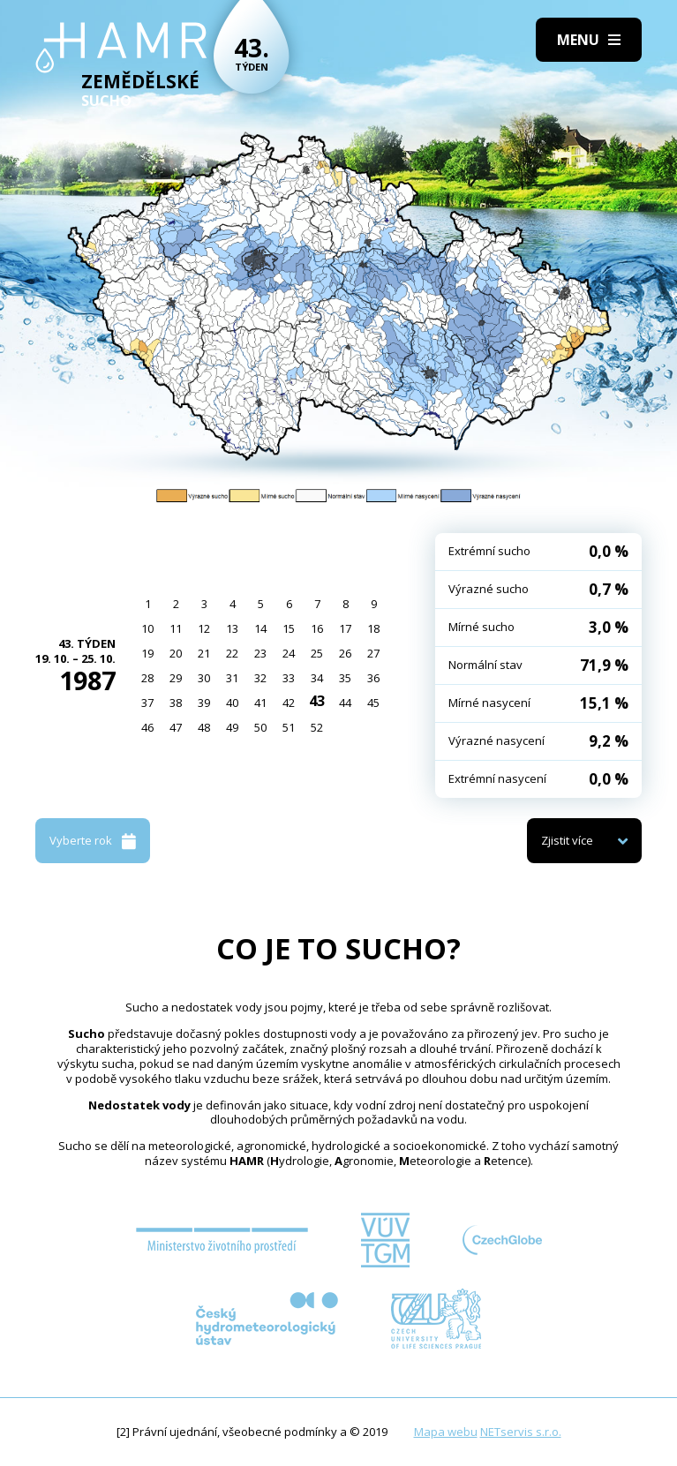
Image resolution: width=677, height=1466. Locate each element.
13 (232, 628)
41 (260, 702)
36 (373, 678)
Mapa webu (446, 1432)
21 (204, 653)
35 (345, 678)
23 (260, 653)
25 (317, 653)
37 (147, 702)
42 (288, 702)
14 (260, 628)
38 (175, 702)
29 (175, 678)
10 (147, 628)
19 (147, 653)
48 (204, 727)
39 (204, 702)
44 (345, 702)
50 (260, 727)
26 (345, 653)
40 (232, 702)
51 (288, 727)
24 (288, 653)
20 (175, 653)
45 (373, 702)
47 (175, 727)
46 (147, 727)
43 (317, 700)
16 (317, 628)
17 (345, 628)
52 (317, 727)
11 (175, 628)
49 (232, 727)
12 (204, 628)
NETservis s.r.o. (520, 1432)
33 (288, 678)
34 (317, 678)
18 (373, 628)
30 (204, 678)
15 (288, 628)
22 (232, 653)
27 (373, 653)
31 (232, 678)
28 (147, 678)
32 (260, 678)
